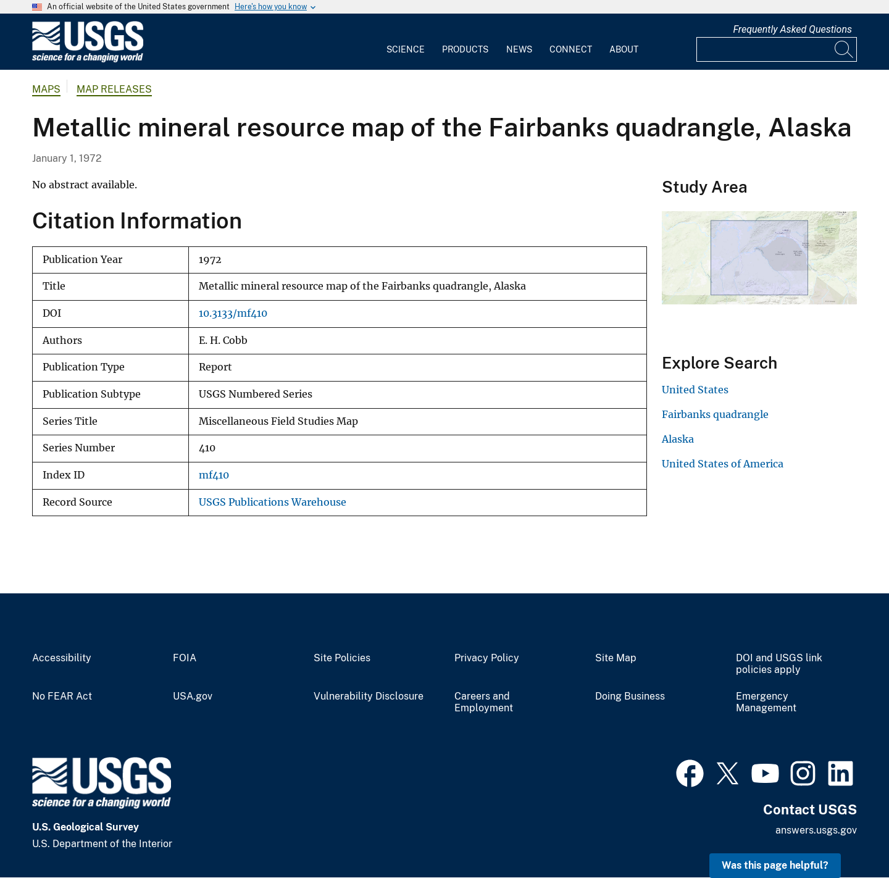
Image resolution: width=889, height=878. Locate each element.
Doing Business (630, 696)
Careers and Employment (483, 702)
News (519, 49)
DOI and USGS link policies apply (779, 664)
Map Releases (114, 89)
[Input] (776, 49)
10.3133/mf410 (233, 313)
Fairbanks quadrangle (715, 414)
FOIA (184, 658)
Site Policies (342, 658)
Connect (570, 49)
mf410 (214, 475)
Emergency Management (766, 702)
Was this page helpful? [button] (775, 865)
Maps (46, 89)
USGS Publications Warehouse (272, 502)
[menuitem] (405, 42)
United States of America (722, 464)
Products (465, 49)
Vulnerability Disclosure (369, 696)
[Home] (87, 59)
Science (405, 49)
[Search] (844, 49)
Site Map (615, 658)
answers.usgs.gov (816, 830)
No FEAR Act (62, 696)
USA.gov (192, 696)
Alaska (678, 439)
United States (695, 389)
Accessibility (61, 658)
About (623, 49)
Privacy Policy (486, 658)
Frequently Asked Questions (792, 29)
